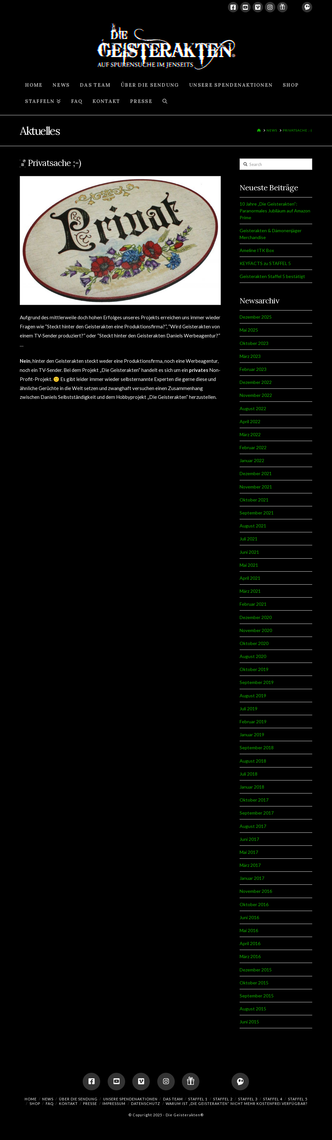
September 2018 (257, 747)
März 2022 (250, 434)
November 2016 (256, 891)
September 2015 (257, 995)
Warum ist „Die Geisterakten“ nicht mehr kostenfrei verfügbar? (236, 1103)
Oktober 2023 (254, 343)
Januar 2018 (252, 787)
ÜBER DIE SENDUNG (78, 1099)
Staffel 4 (272, 1099)
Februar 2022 (253, 447)
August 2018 (253, 761)
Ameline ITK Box (257, 250)
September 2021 (257, 512)
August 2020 (253, 656)
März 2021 (250, 591)
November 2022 (256, 395)
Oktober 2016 (254, 904)
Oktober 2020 (254, 643)
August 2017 (253, 826)
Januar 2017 (252, 878)
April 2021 (250, 578)
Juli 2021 (248, 538)
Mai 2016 (249, 930)
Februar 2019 (253, 721)
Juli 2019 (248, 708)
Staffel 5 (297, 1099)
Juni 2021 (249, 552)
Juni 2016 (249, 917)
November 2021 (256, 486)
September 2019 (257, 682)
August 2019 (253, 695)
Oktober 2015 (254, 982)
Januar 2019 (252, 734)
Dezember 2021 (256, 473)
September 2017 (257, 813)
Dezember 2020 (256, 617)
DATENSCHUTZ (145, 1103)
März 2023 (250, 356)
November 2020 (256, 630)
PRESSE (90, 1103)
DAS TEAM (173, 1099)
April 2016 (250, 943)
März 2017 (250, 865)
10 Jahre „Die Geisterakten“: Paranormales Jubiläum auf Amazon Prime (275, 210)
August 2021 (253, 525)
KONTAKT (68, 1103)
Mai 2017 (249, 852)
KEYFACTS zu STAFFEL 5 (265, 263)
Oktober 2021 (254, 499)
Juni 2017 (249, 839)
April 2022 (250, 421)
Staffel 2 (222, 1099)
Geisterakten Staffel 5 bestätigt (272, 276)
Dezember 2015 (256, 969)
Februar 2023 (253, 369)
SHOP (35, 1103)
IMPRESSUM (113, 1103)
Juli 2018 (248, 774)
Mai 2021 (249, 565)
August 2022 (253, 408)
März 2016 (250, 956)
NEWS (47, 1099)
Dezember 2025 (256, 317)
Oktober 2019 (254, 669)
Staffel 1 (198, 1099)
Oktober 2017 (254, 800)
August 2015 (253, 1008)
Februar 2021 (253, 604)
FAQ (49, 1103)
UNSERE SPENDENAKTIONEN (130, 1099)
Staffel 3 (247, 1099)
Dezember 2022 (256, 382)
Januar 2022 (252, 460)
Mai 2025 (249, 330)
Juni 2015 (249, 1021)
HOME (31, 1099)
